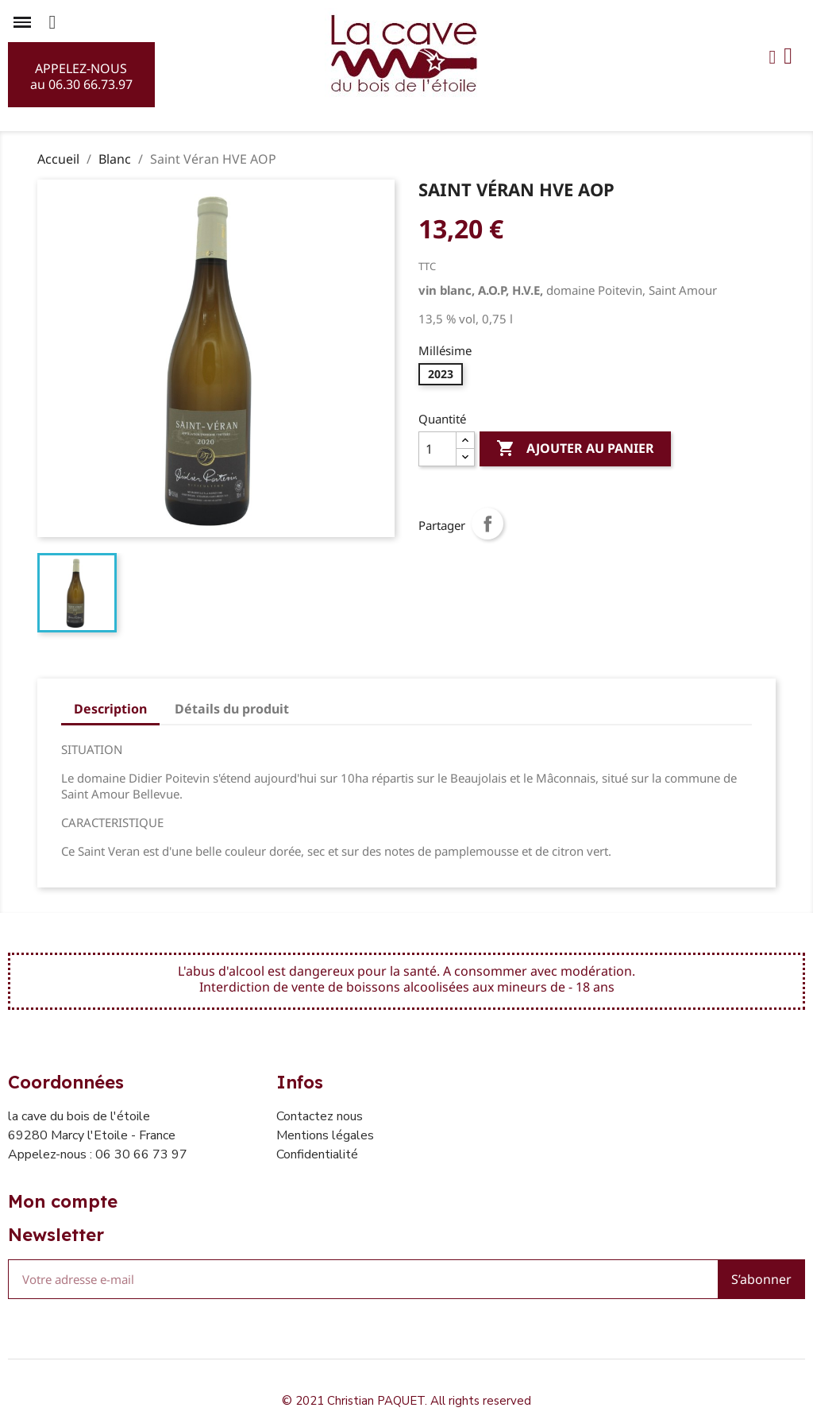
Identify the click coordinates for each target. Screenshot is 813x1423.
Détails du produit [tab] (232, 708)
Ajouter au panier (575, 449)
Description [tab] (110, 708)
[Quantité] (437, 448)
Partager (487, 523)
